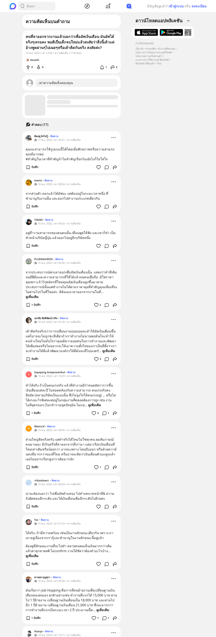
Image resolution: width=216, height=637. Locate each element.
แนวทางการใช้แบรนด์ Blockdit (152, 59)
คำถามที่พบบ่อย (166, 48)
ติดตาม (54, 136)
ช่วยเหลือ (151, 48)
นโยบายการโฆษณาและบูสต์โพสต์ (153, 52)
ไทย (159, 63)
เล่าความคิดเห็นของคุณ (56, 83)
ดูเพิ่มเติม (32, 297)
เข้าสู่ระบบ (176, 6)
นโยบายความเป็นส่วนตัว (148, 56)
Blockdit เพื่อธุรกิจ (145, 63)
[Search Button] (22, 6)
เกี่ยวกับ (139, 48)
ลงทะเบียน (198, 6)
